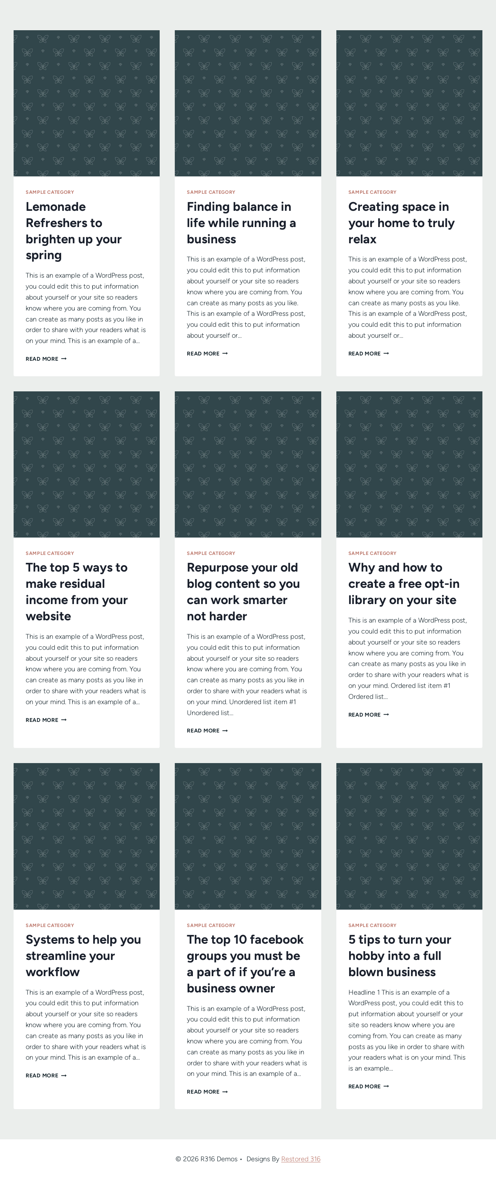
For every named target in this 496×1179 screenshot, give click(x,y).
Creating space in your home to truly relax (401, 222)
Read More (46, 358)
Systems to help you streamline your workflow (83, 955)
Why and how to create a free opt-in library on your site (404, 583)
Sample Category (50, 192)
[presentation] (87, 103)
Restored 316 (300, 1159)
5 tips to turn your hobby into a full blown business (399, 955)
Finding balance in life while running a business (241, 222)
